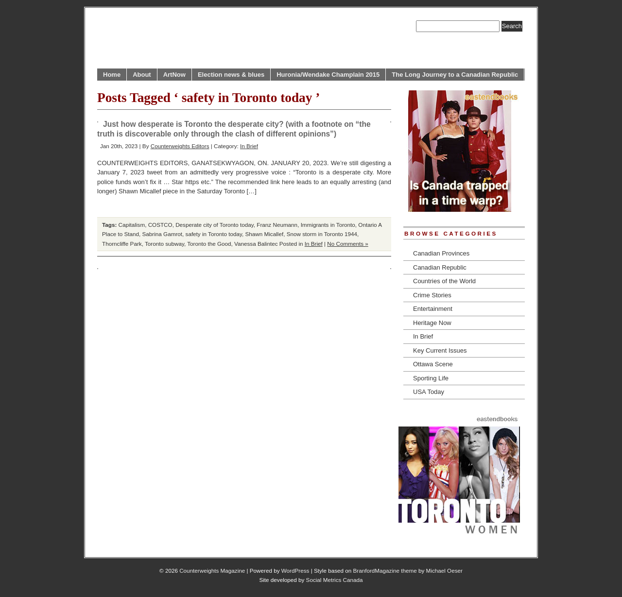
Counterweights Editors (180, 146)
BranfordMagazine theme (385, 570)
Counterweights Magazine (212, 570)
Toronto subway (164, 243)
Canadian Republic (439, 267)
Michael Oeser (444, 570)
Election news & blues (231, 74)
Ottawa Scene (433, 364)
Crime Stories (432, 295)
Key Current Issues (440, 350)
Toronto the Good (209, 243)
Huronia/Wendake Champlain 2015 (328, 74)
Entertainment (432, 308)
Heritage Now (432, 322)
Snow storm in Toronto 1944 (322, 234)
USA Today (428, 391)
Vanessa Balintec (255, 243)
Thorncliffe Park (122, 243)
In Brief (249, 146)
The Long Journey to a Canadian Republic (455, 74)
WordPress (295, 570)
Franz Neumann (277, 225)
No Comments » (347, 243)
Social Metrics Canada (334, 580)
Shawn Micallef (264, 234)
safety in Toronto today (214, 234)
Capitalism (132, 225)
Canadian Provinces (441, 253)
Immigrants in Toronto (328, 225)
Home (112, 74)
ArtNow (174, 74)
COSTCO (160, 225)
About (142, 74)
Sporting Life (431, 378)
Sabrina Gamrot (162, 234)
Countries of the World (444, 281)
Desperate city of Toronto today (214, 225)
